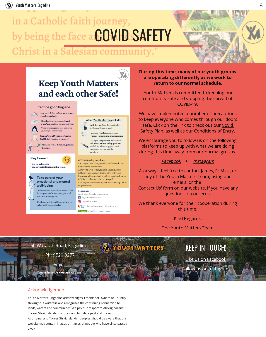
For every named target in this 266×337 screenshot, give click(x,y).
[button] (261, 5)
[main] (133, 36)
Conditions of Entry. (214, 131)
